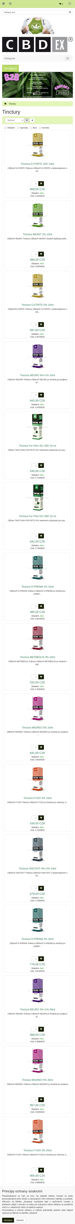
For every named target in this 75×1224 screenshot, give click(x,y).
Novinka (45, 128)
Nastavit (20, 1220)
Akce (35, 128)
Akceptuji (8, 1220)
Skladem (11, 128)
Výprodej (24, 128)
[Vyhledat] (70, 12)
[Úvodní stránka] (5, 104)
